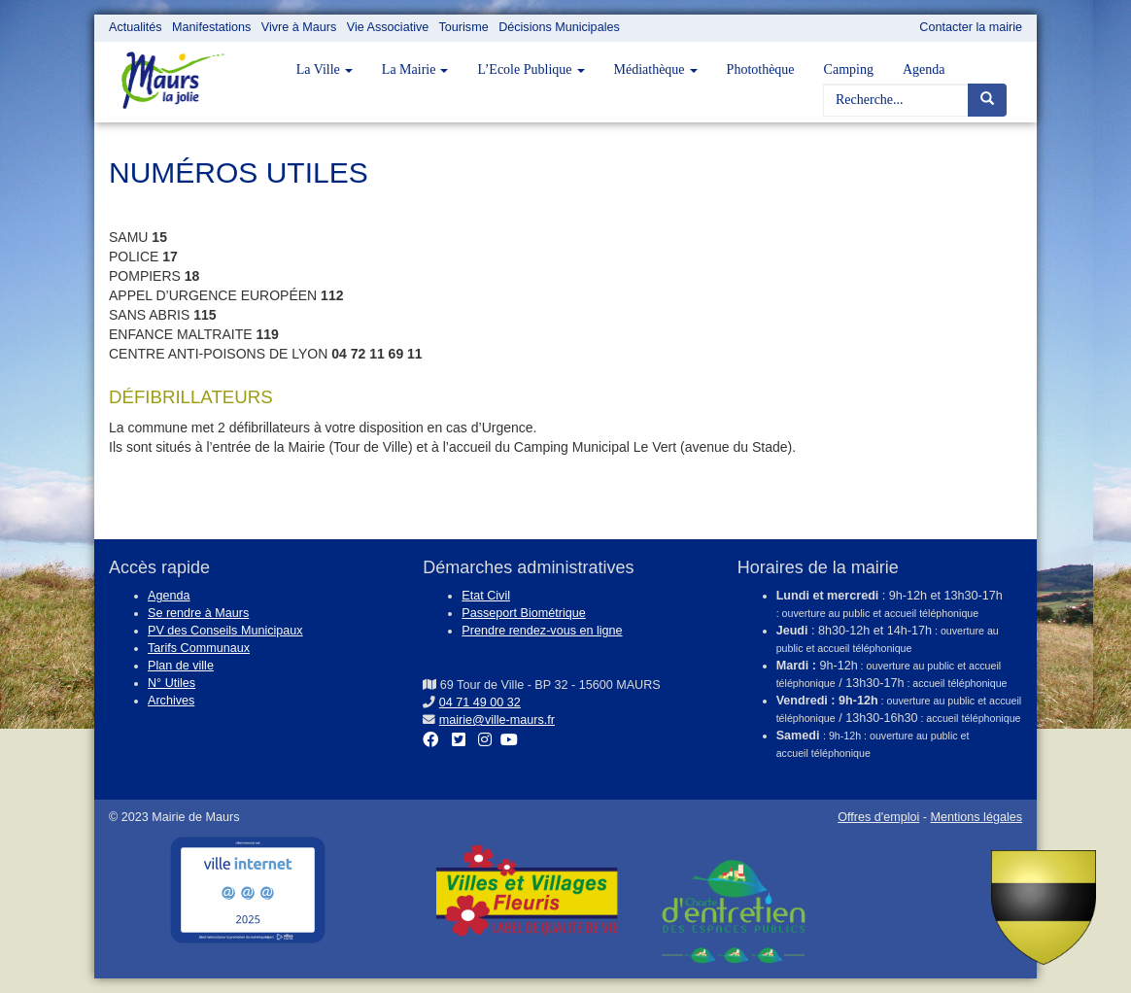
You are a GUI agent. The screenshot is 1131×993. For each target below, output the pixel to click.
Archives (171, 700)
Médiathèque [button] (656, 69)
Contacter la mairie (970, 27)
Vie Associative (387, 27)
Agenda (924, 69)
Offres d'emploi (878, 817)
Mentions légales (976, 817)
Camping (849, 69)
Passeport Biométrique (523, 613)
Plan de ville (181, 665)
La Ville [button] (324, 69)
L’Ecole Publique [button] (530, 69)
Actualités (135, 27)
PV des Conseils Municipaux (225, 630)
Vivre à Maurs (298, 27)
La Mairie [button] (415, 69)
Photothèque (761, 69)
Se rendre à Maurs (198, 613)
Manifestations (211, 27)
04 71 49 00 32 (480, 702)
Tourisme (464, 27)
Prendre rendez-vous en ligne (542, 630)
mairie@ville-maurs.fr (497, 720)
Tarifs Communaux (199, 648)
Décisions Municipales (559, 27)
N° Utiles (171, 683)
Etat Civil (486, 595)
